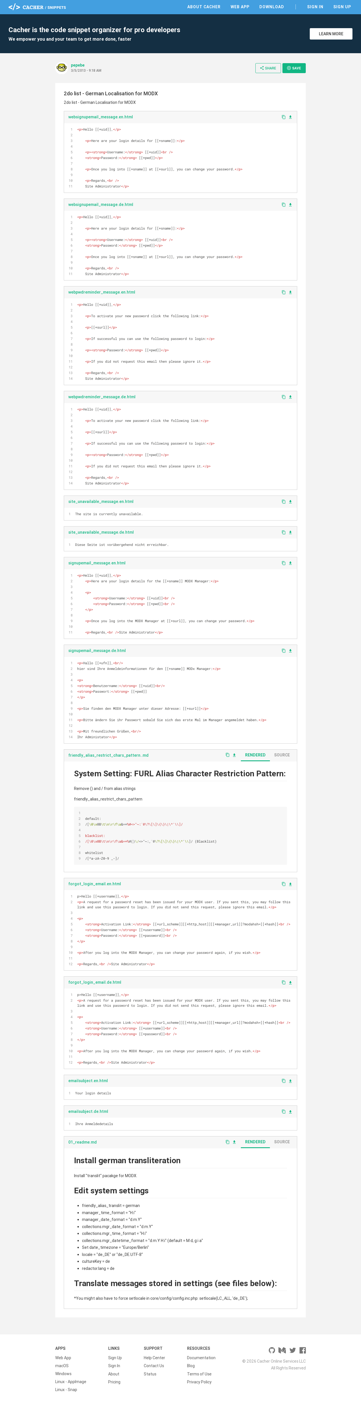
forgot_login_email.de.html (94, 982)
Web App (240, 6)
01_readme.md (82, 1142)
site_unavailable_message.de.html (101, 532)
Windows (63, 1373)
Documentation (201, 1357)
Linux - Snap (66, 1389)
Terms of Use (199, 1373)
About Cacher (204, 6)
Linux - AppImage (70, 1381)
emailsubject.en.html (88, 1080)
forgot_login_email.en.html (94, 883)
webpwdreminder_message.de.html (102, 396)
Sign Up (342, 6)
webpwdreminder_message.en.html (101, 292)
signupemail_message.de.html (97, 650)
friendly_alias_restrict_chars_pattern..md (108, 755)
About (113, 1373)
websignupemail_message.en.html (100, 116)
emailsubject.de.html (88, 1111)
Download (271, 6)
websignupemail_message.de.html (100, 204)
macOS (62, 1365)
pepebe (78, 65)
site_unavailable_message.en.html (101, 501)
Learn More (331, 33)
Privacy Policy (199, 1381)
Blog (191, 1365)
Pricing (114, 1381)
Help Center (154, 1357)
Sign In (315, 6)
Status (150, 1373)
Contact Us (154, 1365)
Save (294, 68)
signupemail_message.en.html (97, 563)
